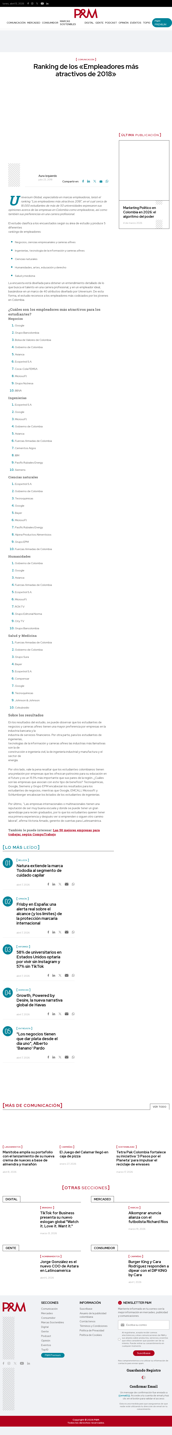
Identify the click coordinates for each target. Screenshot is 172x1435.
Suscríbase (86, 1308)
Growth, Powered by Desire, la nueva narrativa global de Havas (39, 1000)
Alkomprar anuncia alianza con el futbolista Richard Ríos (148, 1217)
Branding (47, 1207)
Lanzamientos (12, 1147)
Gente (99, 22)
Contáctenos (87, 1321)
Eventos (135, 22)
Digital (89, 22)
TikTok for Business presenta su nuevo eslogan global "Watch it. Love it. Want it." (59, 1220)
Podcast (111, 22)
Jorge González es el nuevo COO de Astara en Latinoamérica (59, 1266)
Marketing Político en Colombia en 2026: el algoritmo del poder (139, 212)
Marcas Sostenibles (68, 23)
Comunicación (16, 22)
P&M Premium (160, 22)
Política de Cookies (91, 1335)
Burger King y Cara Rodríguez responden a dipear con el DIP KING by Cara (148, 1268)
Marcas (134, 1207)
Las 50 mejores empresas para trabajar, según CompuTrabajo (54, 832)
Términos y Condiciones (94, 1326)
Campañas (66, 1147)
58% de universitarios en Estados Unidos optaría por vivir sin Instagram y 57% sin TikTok (38, 959)
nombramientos (51, 1256)
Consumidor (50, 22)
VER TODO (159, 1106)
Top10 (146, 22)
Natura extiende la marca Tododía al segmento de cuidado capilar (39, 870)
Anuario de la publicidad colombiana (93, 1315)
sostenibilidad (126, 1147)
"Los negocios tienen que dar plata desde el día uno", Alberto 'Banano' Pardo (37, 1041)
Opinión (123, 22)
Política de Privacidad (92, 1330)
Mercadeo (33, 22)
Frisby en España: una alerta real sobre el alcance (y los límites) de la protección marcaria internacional (39, 914)
